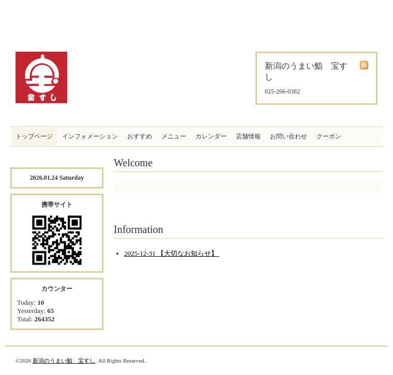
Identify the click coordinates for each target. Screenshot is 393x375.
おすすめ (139, 136)
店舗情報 (248, 136)
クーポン (328, 136)
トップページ (34, 136)
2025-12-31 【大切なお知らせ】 (171, 253)
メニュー (173, 136)
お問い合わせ (288, 136)
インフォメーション (90, 136)
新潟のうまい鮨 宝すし (64, 360)
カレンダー (210, 136)
